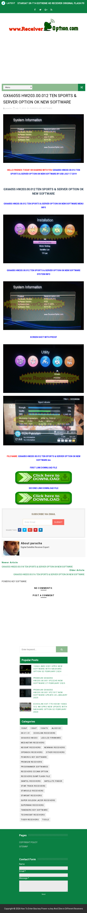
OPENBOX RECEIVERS (32, 752)
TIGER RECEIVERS (30, 820)
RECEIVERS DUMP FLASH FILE (35, 776)
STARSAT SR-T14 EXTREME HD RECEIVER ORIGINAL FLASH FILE (51, 3)
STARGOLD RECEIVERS (32, 791)
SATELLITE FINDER (53, 781)
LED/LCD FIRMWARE (51, 738)
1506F (24, 728)
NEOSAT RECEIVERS (31, 747)
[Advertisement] (43, 59)
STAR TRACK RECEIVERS (33, 786)
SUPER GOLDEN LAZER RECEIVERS (38, 800)
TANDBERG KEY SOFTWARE (34, 810)
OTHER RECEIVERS (55, 752)
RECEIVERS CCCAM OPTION (34, 772)
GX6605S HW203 (29, 738)
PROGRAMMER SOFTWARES (34, 767)
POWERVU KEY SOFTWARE (41, 108)
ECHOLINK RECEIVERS (44, 733)
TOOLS (45, 820)
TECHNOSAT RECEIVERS (33, 815)
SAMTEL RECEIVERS (31, 781)
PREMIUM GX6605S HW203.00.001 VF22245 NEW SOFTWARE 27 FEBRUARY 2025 (49, 680)
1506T (34, 728)
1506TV (44, 728)
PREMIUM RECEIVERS (31, 762)
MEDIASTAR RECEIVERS (32, 743)
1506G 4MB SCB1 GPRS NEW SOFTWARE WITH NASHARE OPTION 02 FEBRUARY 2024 (48, 668)
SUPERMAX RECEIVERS (32, 805)
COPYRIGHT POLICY (28, 842)
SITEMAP (23, 846)
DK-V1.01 (25, 733)
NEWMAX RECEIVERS (54, 747)
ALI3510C (56, 728)
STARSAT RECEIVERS (31, 796)
